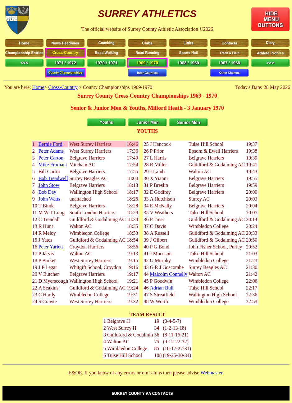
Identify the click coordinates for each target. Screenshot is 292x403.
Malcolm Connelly (168, 274)
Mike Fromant (53, 164)
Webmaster (211, 372)
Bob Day (47, 192)
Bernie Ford (50, 144)
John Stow (49, 185)
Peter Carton (51, 157)
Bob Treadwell (53, 178)
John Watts (49, 199)
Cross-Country (63, 87)
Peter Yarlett (51, 246)
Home (38, 87)
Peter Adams (51, 151)
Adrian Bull (162, 287)
